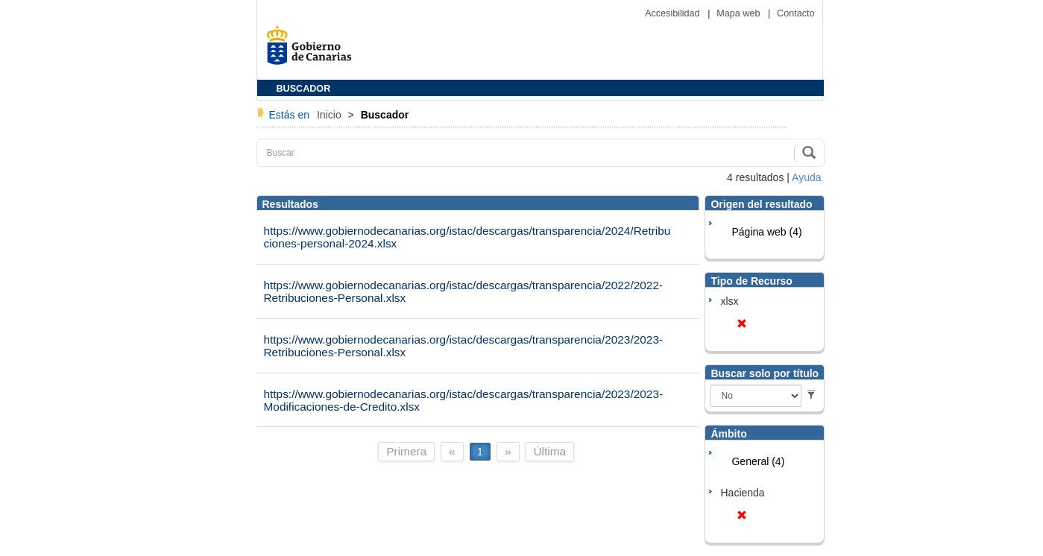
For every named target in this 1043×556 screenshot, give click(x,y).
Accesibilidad (673, 13)
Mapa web (739, 13)
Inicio (330, 115)
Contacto (795, 13)
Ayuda (806, 177)
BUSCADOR (304, 88)
